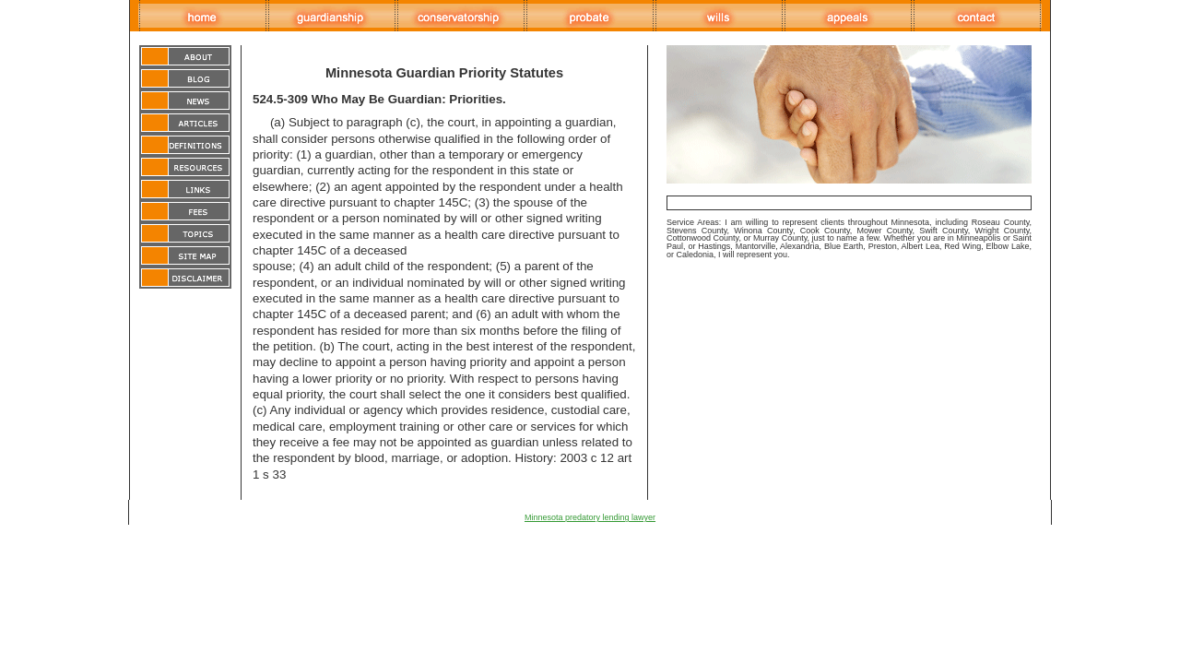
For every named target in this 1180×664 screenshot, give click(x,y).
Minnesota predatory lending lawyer (590, 517)
